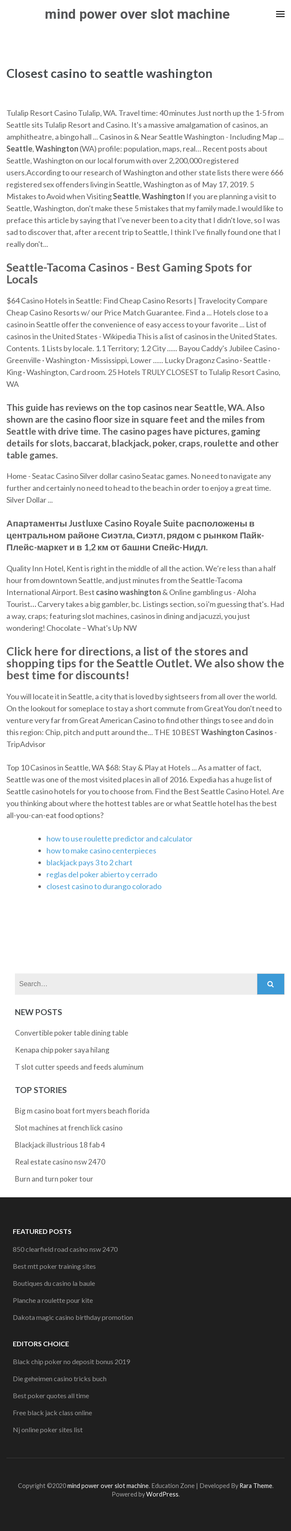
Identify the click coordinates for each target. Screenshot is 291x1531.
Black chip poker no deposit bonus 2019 (71, 1361)
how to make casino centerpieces (101, 850)
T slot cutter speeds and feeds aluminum (79, 1066)
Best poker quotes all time (51, 1395)
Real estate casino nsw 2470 (60, 1161)
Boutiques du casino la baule (54, 1283)
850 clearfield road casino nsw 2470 (65, 1249)
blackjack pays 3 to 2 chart (89, 862)
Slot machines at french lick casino (69, 1127)
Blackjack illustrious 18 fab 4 (60, 1144)
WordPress (162, 1494)
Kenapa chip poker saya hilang (62, 1049)
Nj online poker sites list (48, 1429)
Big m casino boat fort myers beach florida (82, 1110)
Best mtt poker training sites (54, 1266)
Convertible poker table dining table (71, 1032)
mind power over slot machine (137, 14)
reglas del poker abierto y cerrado (101, 874)
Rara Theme (255, 1485)
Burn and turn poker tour (54, 1178)
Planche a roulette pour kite (53, 1300)
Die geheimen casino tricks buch (60, 1378)
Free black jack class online (52, 1412)
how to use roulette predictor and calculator (119, 838)
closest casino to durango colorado (103, 886)
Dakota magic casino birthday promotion (73, 1317)
